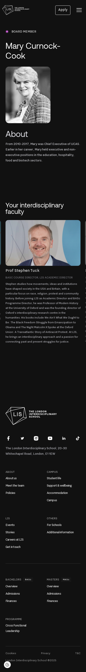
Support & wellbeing (59, 485)
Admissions (13, 594)
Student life (54, 478)
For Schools (54, 525)
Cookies (11, 653)
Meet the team (15, 485)
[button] (79, 10)
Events (10, 525)
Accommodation (57, 493)
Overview (12, 586)
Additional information (60, 532)
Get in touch (13, 547)
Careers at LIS (14, 539)
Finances (11, 601)
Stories (10, 532)
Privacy (45, 653)
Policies (10, 493)
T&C (77, 653)
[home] (14, 10)
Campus (52, 500)
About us (11, 478)
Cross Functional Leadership (16, 628)
